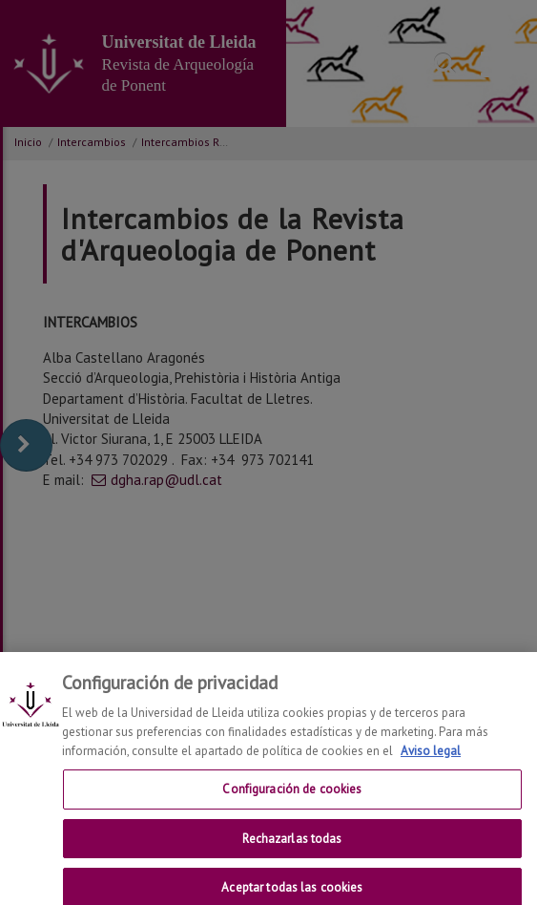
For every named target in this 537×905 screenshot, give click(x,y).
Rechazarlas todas (291, 849)
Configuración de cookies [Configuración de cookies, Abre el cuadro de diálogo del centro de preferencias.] (291, 800)
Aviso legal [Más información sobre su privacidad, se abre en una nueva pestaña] (431, 761)
